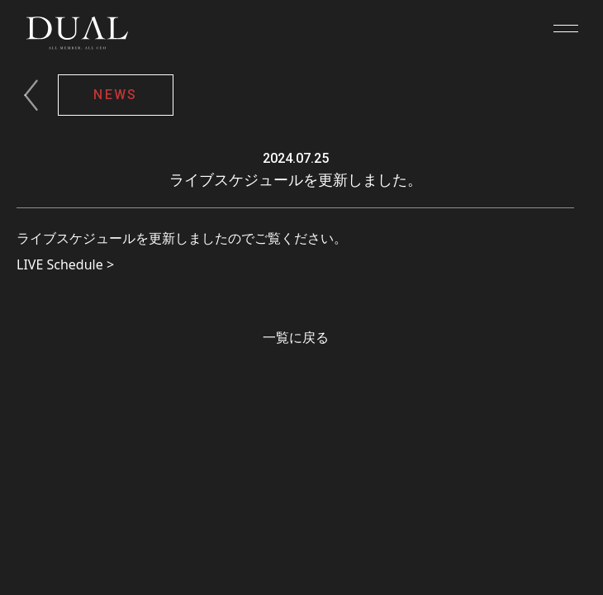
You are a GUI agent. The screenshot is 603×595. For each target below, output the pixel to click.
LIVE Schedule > (65, 264)
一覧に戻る (296, 337)
